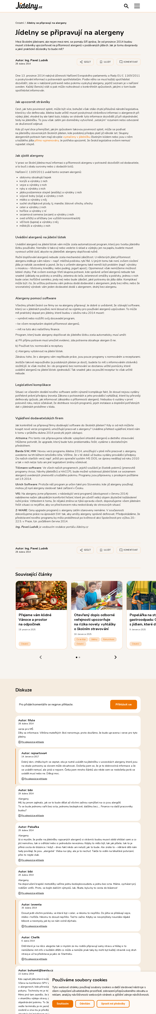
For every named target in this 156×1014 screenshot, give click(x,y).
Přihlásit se (124, 704)
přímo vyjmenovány (47, 140)
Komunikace (108, 639)
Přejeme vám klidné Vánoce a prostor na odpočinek (35, 620)
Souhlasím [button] (63, 1003)
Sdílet (85, 62)
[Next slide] (115, 657)
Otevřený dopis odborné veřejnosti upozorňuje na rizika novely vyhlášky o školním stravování (95, 622)
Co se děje (81, 639)
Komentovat (128, 62)
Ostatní (24, 644)
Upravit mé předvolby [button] (113, 1003)
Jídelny (94, 639)
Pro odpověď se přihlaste (32, 742)
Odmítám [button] (85, 1003)
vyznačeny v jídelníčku (76, 137)
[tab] (76, 657)
